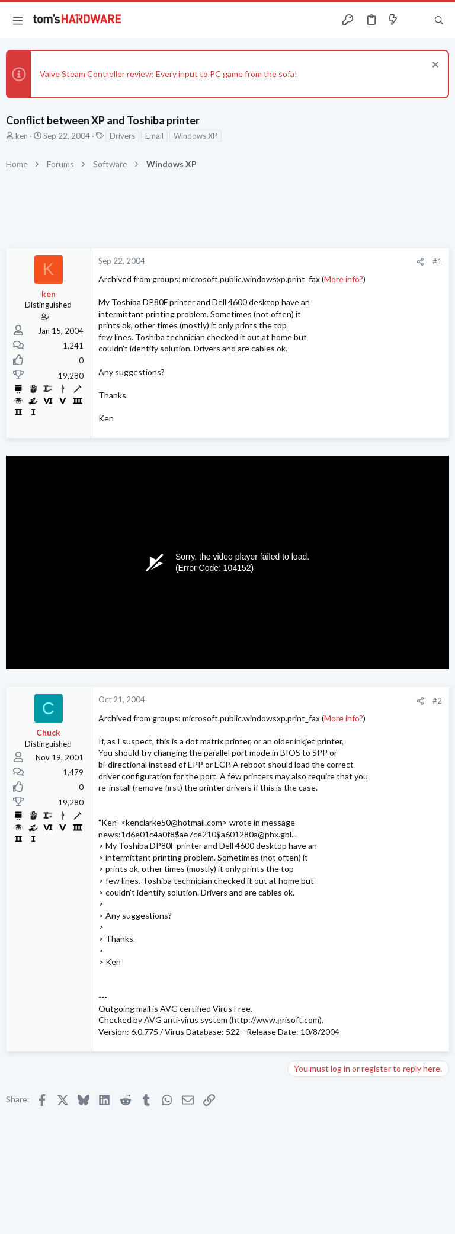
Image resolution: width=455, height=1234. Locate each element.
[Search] (439, 20)
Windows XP (195, 135)
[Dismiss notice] (434, 66)
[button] (18, 20)
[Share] (420, 261)
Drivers (122, 135)
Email (154, 135)
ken (21, 135)
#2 (437, 700)
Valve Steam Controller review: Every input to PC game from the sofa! (168, 74)
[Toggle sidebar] (416, 20)
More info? (343, 279)
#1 (437, 261)
